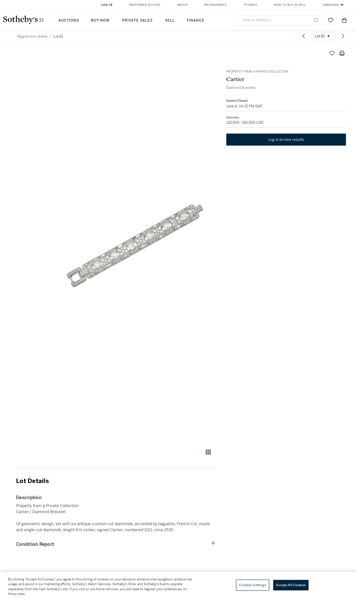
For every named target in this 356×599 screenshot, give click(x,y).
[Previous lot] (304, 36)
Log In (107, 5)
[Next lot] (343, 36)
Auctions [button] (68, 20)
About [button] (182, 5)
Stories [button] (250, 5)
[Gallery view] (208, 452)
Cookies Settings (252, 585)
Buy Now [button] (100, 20)
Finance (195, 20)
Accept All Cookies (291, 585)
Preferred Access (145, 5)
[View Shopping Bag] (344, 20)
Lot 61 (58, 36)
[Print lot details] (342, 53)
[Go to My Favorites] (330, 20)
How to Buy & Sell (290, 5)
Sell (170, 20)
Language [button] (330, 5)
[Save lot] (332, 53)
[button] (135, 245)
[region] (178, 585)
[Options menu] (323, 36)
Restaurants (215, 5)
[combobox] (280, 20)
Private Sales (137, 20)
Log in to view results (286, 139)
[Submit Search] (316, 20)
